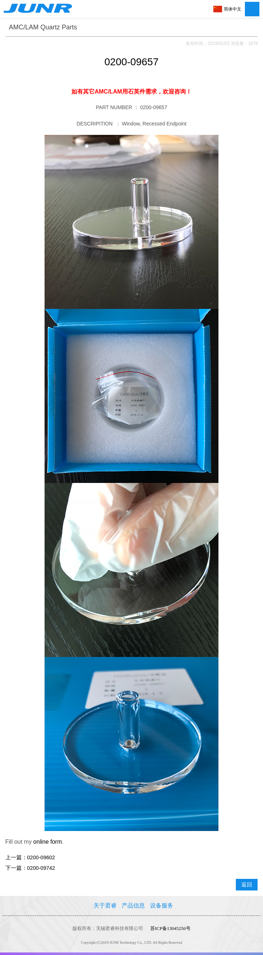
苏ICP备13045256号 (170, 928)
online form (47, 842)
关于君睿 (105, 905)
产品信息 (133, 905)
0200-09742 (41, 868)
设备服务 (161, 905)
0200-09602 (41, 857)
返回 (246, 885)
